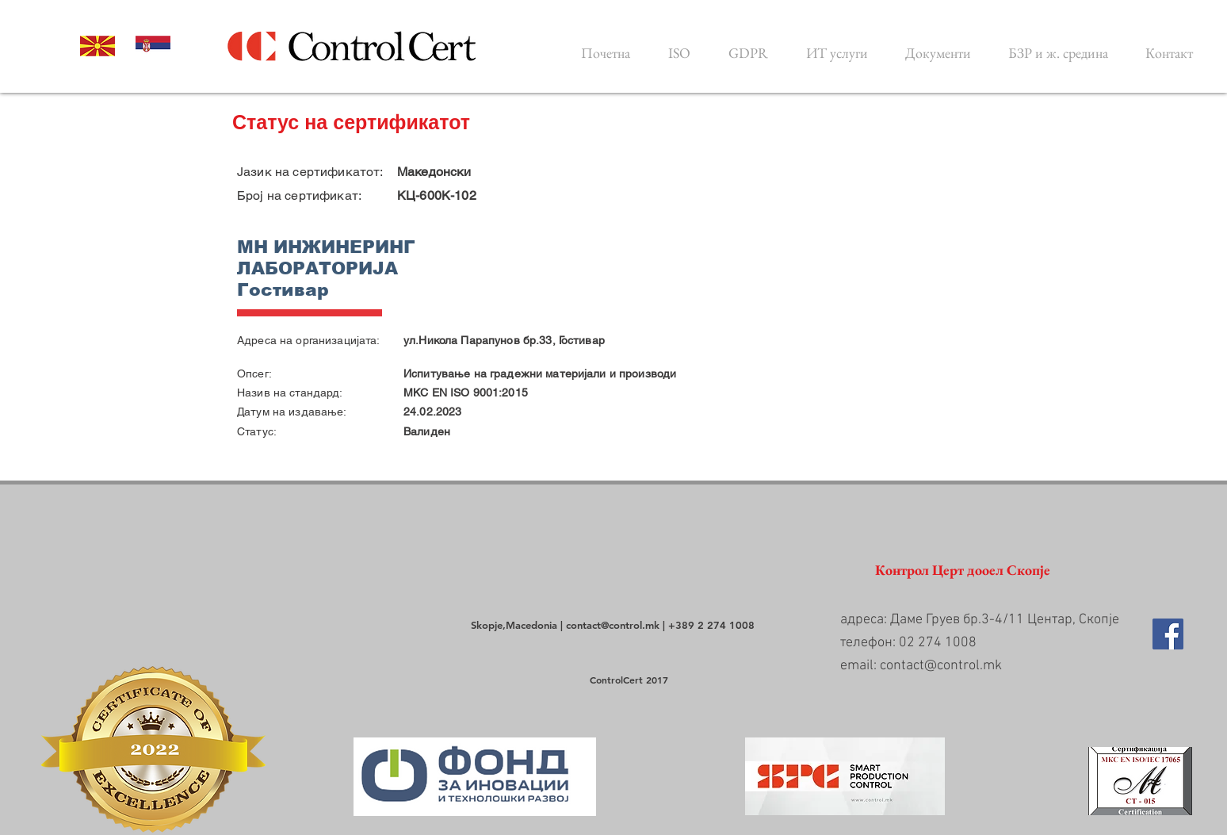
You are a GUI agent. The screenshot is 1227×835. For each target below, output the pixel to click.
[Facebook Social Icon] (1167, 634)
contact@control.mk (612, 625)
